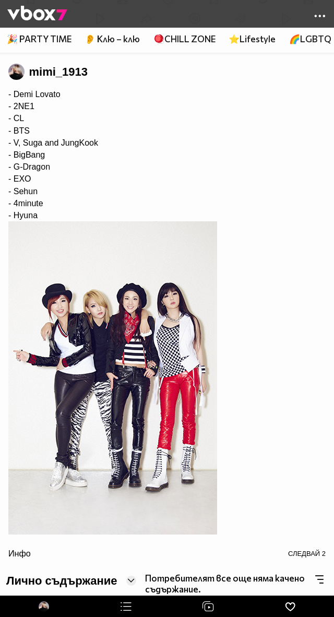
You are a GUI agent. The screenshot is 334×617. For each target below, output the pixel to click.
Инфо (19, 553)
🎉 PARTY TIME (39, 38)
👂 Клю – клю (112, 38)
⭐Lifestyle (252, 38)
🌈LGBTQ (310, 38)
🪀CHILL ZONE (184, 38)
